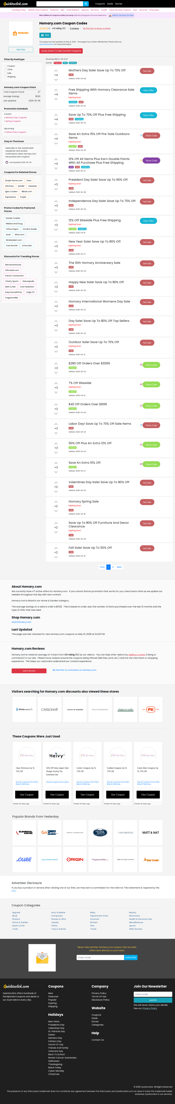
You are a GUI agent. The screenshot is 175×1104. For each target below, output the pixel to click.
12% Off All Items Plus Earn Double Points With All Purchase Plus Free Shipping (99, 161)
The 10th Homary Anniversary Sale (94, 263)
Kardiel (21, 186)
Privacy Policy (149, 1008)
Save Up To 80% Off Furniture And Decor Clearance (99, 525)
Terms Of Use (99, 996)
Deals (110, 3)
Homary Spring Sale (84, 501)
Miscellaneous (136, 922)
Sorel (8, 234)
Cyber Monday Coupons (120, 10)
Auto (135, 10)
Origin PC (30, 292)
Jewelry (55, 922)
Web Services (135, 929)
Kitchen (93, 922)
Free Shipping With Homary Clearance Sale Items (101, 91)
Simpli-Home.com (14, 180)
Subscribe (131, 957)
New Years (53, 1021)
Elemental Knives (13, 264)
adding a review (137, 654)
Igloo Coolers (11, 191)
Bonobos (95, 10)
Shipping (52, 1006)
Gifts (62, 10)
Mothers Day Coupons (38, 10)
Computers (57, 915)
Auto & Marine (58, 912)
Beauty (132, 912)
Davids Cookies (13, 218)
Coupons (100, 3)
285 (45, 35)
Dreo (29, 180)
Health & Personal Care (140, 919)
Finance (16, 919)
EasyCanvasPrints (13, 292)
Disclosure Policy (101, 999)
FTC (14, 891)
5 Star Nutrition (73, 10)
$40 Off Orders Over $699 (88, 404)
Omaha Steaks (30, 229)
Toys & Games (58, 929)
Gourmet (143, 10)
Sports (132, 925)
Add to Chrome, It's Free (121, 15)
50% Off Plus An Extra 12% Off (90, 443)
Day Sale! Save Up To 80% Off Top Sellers (99, 321)
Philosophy (154, 10)
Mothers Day (55, 1038)
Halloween (53, 1061)
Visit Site (20, 49)
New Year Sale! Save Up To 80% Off (95, 241)
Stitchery (9, 186)
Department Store (99, 915)
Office (54, 925)
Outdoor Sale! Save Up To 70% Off (94, 342)
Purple (23, 197)
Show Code (151, 135)
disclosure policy (46, 44)
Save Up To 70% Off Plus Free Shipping (97, 114)
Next (119, 567)
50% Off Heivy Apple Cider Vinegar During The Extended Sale (57, 771)
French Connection (14, 275)
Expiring (73, 63)
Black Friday (54, 1067)
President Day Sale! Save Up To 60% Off (98, 180)
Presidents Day (56, 1024)
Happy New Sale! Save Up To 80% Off (96, 282)
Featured (54, 10)
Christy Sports (11, 281)
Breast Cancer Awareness (62, 1057)
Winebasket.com (14, 240)
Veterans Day (55, 1051)
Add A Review (29, 670)
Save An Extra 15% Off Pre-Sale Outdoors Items (99, 136)
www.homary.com (21, 622)
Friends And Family (58, 1047)
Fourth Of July (55, 1044)
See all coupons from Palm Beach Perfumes (27, 783)
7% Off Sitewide (80, 383)
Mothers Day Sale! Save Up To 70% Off (97, 70)
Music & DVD (18, 925)
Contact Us (98, 1039)
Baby (92, 912)
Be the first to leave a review (96, 28)
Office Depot (12, 229)
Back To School (56, 1054)
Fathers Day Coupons (16, 132)
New (65, 63)
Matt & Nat (10, 286)
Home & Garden (20, 922)
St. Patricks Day (56, 1031)
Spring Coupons (13, 121)
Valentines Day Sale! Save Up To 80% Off (99, 482)
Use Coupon (26, 794)
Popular (58, 63)
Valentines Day (56, 1028)
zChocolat (27, 245)
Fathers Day (54, 1041)
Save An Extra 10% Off (84, 463)
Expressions (10, 197)
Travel (93, 929)
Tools (15, 929)
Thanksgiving (55, 1064)
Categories (97, 1024)
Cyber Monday (56, 1070)
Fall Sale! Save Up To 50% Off (90, 548)
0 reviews (74, 28)
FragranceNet (11, 297)
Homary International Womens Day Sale (99, 301)
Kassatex (33, 186)
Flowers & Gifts (58, 919)
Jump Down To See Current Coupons (61, 50)
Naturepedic (28, 281)
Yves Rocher (12, 245)
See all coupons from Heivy (57, 782)
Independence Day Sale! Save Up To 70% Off (102, 201)
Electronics (134, 915)
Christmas (53, 1074)
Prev (102, 567)
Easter (51, 1034)
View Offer (148, 90)
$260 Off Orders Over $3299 (89, 363)
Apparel (85, 10)
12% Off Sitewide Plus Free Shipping (95, 220)
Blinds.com (27, 191)
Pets (92, 925)
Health (104, 10)
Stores (118, 3)
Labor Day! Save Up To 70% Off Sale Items (100, 424)
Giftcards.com (12, 270)
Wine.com (19, 234)
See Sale (147, 71)
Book (14, 915)
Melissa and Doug (14, 223)
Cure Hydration (27, 286)
